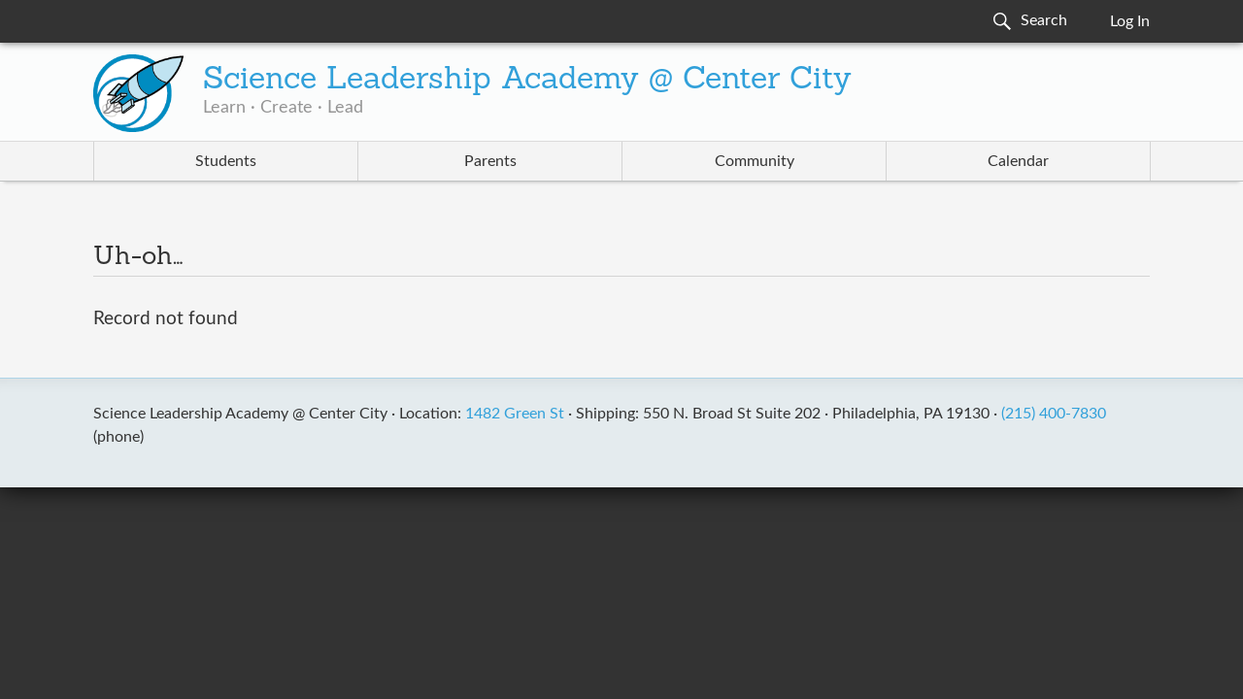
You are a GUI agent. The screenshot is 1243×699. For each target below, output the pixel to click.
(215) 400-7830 (1053, 413)
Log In (1130, 21)
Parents (490, 161)
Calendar (1018, 161)
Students (225, 161)
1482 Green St (514, 413)
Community (754, 161)
